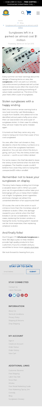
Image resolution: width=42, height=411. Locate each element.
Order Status (14, 347)
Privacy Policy (14, 317)
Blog (21, 23)
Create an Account (16, 344)
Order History (14, 350)
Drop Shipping (14, 324)
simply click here (31, 247)
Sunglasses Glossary (16, 399)
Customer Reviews (16, 370)
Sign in (11, 341)
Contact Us (13, 287)
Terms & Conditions (16, 314)
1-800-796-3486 (15, 290)
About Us (12, 311)
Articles (11, 383)
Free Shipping (14, 374)
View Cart (12, 353)
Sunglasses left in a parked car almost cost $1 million (21, 26)
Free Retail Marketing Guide (20, 386)
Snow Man (13, 380)
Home (20, 20)
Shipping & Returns (16, 321)
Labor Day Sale (14, 377)
